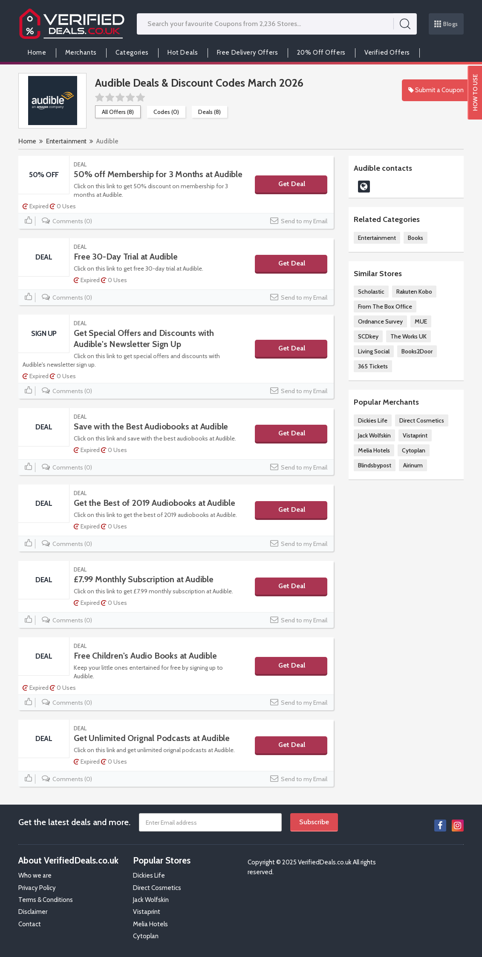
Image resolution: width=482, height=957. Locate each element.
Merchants (81, 52)
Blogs (446, 24)
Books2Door (417, 351)
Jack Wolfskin (374, 435)
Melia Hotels (374, 450)
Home (37, 52)
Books (415, 238)
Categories (132, 52)
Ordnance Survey (380, 321)
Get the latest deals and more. (74, 822)
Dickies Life (372, 420)
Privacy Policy (37, 888)
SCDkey (368, 336)
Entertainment (66, 141)
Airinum (413, 465)
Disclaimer (32, 912)
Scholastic (371, 291)
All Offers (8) (118, 112)
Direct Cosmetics (421, 420)
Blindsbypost (374, 465)
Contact (29, 924)
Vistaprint (415, 435)
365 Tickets (373, 366)
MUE (421, 321)
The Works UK (408, 336)
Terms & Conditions (45, 900)
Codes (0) (166, 112)
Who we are (35, 875)
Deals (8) (209, 112)
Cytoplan (413, 450)
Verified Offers (387, 52)
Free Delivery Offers (247, 52)
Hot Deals (182, 52)
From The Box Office (385, 306)
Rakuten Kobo (414, 291)
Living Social (374, 351)
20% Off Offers (321, 52)
